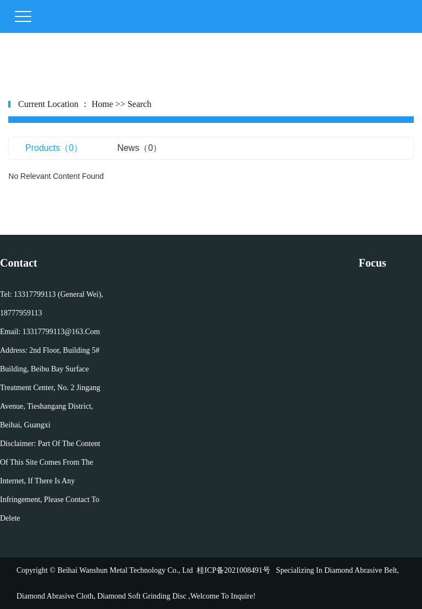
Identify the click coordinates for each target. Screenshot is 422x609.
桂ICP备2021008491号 (233, 570)
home (102, 104)
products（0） (53, 148)
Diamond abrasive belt (360, 570)
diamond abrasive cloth (54, 596)
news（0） (139, 148)
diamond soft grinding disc (141, 596)
